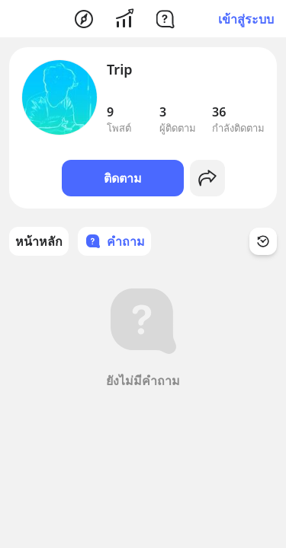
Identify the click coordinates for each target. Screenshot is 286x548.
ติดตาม (123, 178)
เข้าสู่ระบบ (246, 19)
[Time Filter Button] (263, 241)
